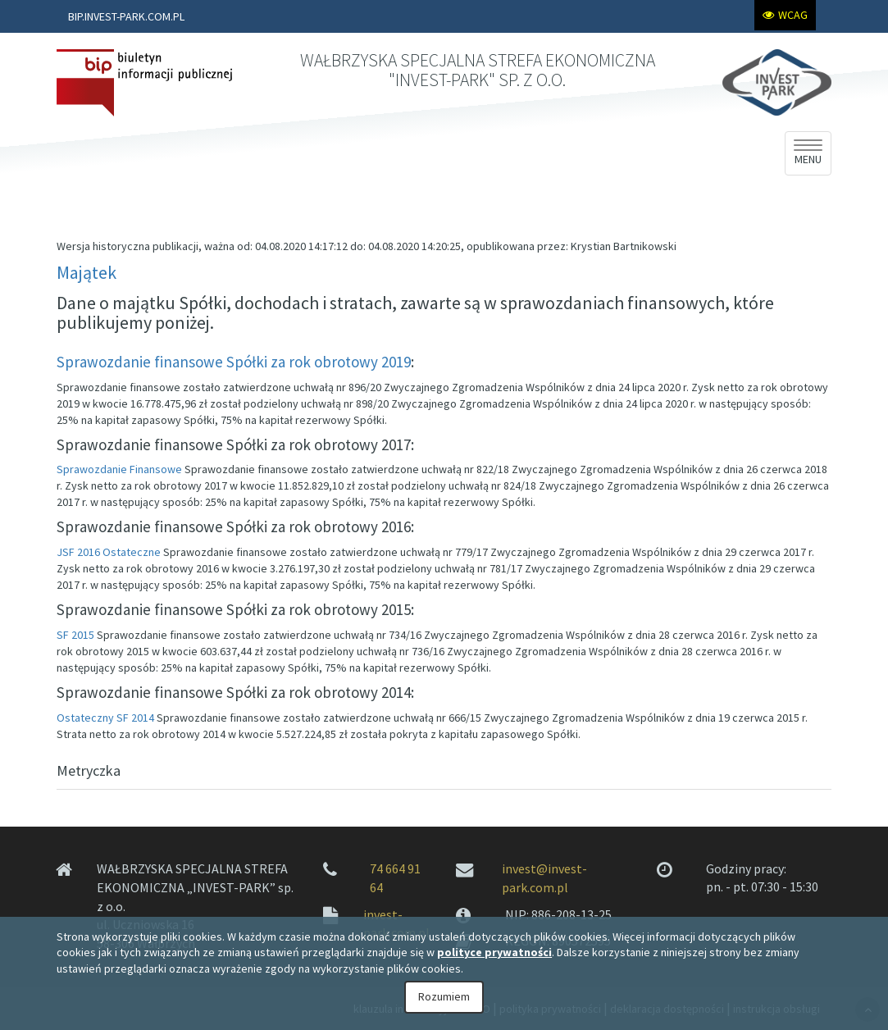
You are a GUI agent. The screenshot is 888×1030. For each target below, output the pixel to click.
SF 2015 (75, 634)
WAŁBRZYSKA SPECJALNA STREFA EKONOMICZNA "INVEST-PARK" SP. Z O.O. (477, 70)
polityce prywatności (494, 952)
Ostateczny (85, 717)
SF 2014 (135, 717)
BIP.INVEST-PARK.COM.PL (126, 16)
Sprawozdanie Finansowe (119, 469)
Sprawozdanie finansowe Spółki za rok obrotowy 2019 (234, 361)
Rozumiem (444, 996)
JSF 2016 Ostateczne (109, 552)
